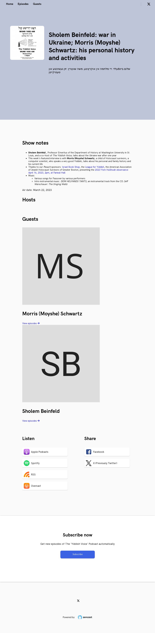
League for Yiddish (94, 167)
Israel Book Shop (71, 167)
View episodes (31, 323)
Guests (37, 4)
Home (9, 4)
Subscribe (78, 554)
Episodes (23, 4)
